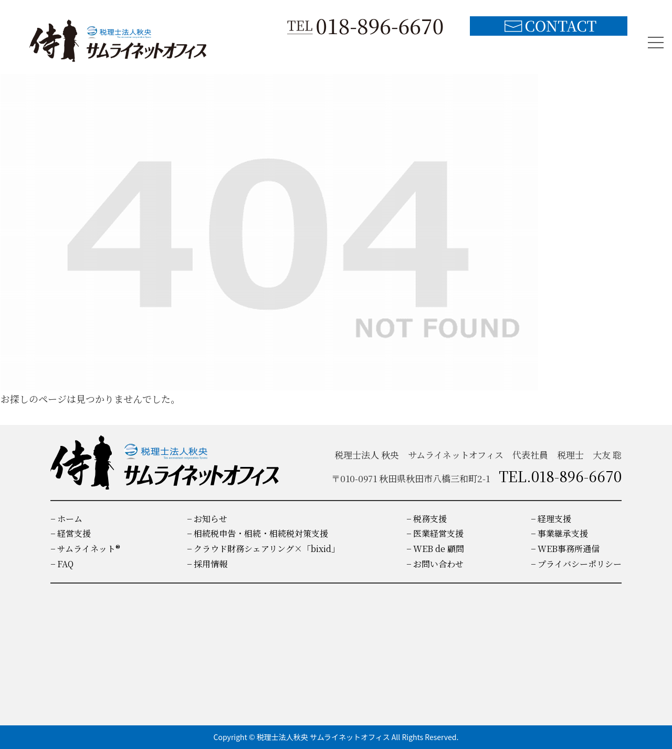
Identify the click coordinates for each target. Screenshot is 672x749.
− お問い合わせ (435, 564)
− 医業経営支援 (435, 533)
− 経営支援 (70, 533)
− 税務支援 (426, 519)
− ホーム (66, 519)
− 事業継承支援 (559, 533)
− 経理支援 (551, 519)
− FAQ (62, 564)
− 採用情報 (207, 564)
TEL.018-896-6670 (560, 475)
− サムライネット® (85, 549)
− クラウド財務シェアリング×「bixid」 (263, 549)
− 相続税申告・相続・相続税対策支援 (257, 533)
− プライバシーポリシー (576, 564)
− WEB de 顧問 (435, 549)
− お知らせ (207, 519)
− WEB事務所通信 (565, 549)
